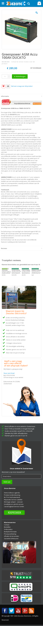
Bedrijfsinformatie (10, 532)
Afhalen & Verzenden (11, 536)
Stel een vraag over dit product (21, 86)
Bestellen (7, 527)
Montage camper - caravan (13, 502)
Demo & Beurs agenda (12, 493)
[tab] (21, 96)
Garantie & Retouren (11, 538)
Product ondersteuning (12, 495)
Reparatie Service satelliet (13, 500)
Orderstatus (8, 529)
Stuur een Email (9, 373)
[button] (36, 14)
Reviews (4, 248)
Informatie (5, 96)
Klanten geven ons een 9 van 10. (16, 436)
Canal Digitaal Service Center (14, 506)
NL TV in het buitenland (12, 497)
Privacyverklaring (10, 534)
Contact (6, 525)
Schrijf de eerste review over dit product (18, 63)
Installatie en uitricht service (13, 504)
